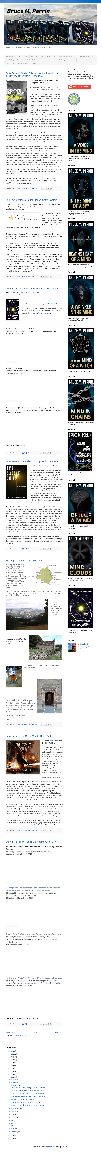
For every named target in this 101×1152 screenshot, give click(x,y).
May (13, 1120)
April (13, 1123)
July (12, 1114)
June (13, 1117)
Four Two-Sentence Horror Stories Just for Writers (31, 200)
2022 (11, 1062)
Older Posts (59, 1032)
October (14, 1085)
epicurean (49, 1147)
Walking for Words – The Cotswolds (24, 560)
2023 (11, 1060)
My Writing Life (10, 56)
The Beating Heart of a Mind (15, 60)
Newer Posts (10, 1032)
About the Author (23, 63)
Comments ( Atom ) (21, 1035)
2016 (11, 1135)
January (14, 1132)
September (15, 1109)
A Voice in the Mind (50, 60)
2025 (11, 1054)
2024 (11, 1057)
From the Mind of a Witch (67, 56)
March (13, 1126)
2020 (11, 1068)
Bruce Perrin (84, 644)
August (13, 1111)
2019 (11, 1071)
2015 (11, 1138)
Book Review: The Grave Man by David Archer (29, 736)
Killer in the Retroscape (85, 60)
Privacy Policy (37, 63)
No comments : (33, 188)
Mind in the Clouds (37, 56)
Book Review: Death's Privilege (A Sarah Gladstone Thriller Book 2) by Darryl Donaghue (32, 74)
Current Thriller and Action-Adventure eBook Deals (32, 288)
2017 (11, 1077)
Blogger (64, 1147)
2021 (11, 1065)
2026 (11, 1051)
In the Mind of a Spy (34, 60)
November (15, 1082)
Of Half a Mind (23, 56)
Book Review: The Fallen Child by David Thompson (32, 461)
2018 (11, 1074)
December (15, 1079)
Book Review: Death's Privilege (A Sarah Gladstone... (28, 1088)
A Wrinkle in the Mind (86, 56)
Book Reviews (10, 63)
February (14, 1129)
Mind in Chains (51, 56)
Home (35, 1032)
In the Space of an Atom (67, 60)
